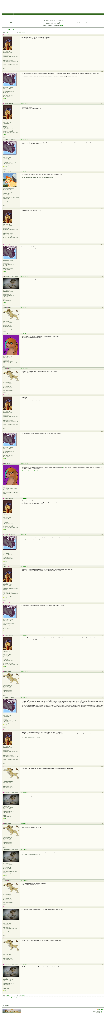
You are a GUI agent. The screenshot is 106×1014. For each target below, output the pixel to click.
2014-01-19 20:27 (24, 498)
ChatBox (4, 14)
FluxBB (101, 1011)
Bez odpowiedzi (100, 15)
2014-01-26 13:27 (24, 566)
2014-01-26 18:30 (24, 635)
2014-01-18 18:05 (24, 139)
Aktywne (94, 15)
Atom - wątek (100, 1009)
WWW (5, 98)
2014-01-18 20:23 (24, 368)
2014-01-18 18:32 (24, 244)
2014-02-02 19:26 (24, 937)
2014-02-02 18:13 (24, 849)
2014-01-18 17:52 (24, 71)
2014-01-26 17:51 (24, 602)
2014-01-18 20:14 (24, 333)
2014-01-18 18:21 (24, 171)
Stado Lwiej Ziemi (53, 5)
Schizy (10, 30)
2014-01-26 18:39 (24, 671)
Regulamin (22, 14)
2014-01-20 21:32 (24, 534)
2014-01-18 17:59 (24, 103)
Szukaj (27, 14)
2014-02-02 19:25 (24, 906)
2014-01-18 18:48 (24, 276)
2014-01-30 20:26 (24, 697)
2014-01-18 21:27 (24, 394)
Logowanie (40, 14)
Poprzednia (8, 32)
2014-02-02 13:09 (24, 766)
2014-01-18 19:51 (24, 307)
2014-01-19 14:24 (24, 463)
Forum (15, 14)
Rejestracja (34, 14)
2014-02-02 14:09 (24, 823)
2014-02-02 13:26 (24, 792)
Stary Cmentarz (17, 30)
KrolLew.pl (10, 14)
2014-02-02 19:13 (24, 880)
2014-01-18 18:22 (24, 207)
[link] (61, 25)
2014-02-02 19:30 (24, 964)
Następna (23, 32)
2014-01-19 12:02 (24, 431)
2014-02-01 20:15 (24, 729)
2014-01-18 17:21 (24, 34)
